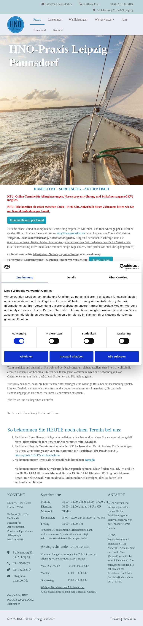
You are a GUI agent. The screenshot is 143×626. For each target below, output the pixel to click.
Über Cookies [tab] (118, 277)
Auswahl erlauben (71, 356)
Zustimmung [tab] (24, 277)
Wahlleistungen (78, 19)
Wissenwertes (103, 19)
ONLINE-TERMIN (122, 3)
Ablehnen (26, 356)
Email (84, 538)
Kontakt (58, 30)
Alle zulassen (117, 356)
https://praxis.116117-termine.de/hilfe (37, 455)
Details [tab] (71, 277)
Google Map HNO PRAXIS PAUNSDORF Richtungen (20, 599)
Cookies (115, 619)
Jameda (90, 459)
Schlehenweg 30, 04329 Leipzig (115, 10)
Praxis (37, 19)
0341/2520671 (92, 3)
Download (39, 30)
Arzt (124, 19)
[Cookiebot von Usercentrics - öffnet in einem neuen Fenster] (122, 266)
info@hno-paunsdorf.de (59, 3)
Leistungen (54, 19)
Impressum (129, 619)
